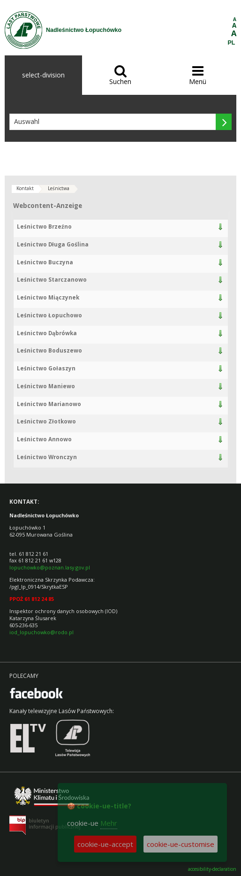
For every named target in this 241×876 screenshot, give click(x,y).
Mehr (108, 823)
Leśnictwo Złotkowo (46, 421)
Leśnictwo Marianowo (49, 403)
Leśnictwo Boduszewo (49, 350)
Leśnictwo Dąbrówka (47, 333)
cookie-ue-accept (105, 844)
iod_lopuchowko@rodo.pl (41, 632)
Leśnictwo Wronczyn (47, 457)
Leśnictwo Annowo (44, 439)
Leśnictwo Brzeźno (44, 226)
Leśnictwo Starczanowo (52, 279)
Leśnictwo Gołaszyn (46, 368)
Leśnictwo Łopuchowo (49, 315)
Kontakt (25, 188)
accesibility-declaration (212, 869)
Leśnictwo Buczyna (45, 262)
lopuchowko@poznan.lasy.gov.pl (49, 567)
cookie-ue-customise (180, 844)
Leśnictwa (58, 188)
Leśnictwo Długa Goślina (53, 244)
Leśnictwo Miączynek (48, 297)
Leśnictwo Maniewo (46, 386)
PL (231, 42)
